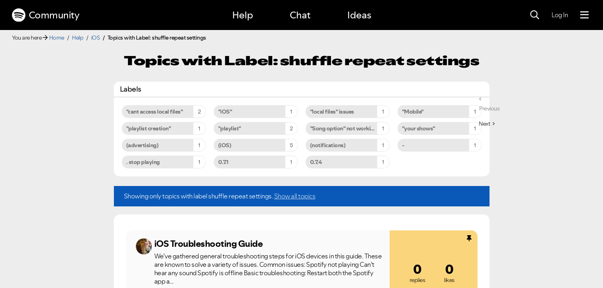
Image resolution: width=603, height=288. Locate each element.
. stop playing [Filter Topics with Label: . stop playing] (143, 162)
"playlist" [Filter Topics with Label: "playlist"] (229, 128)
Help (242, 15)
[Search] (534, 15)
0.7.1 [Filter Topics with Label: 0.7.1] (223, 162)
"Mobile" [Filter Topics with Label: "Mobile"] (413, 112)
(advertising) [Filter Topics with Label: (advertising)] (142, 145)
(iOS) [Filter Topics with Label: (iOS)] (224, 145)
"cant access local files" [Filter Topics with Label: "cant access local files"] (154, 112)
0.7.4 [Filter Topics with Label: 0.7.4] (316, 162)
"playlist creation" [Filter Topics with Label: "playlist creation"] (148, 128)
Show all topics (295, 196)
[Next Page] (487, 123)
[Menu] (584, 15)
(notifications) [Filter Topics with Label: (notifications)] (328, 145)
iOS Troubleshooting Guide (208, 243)
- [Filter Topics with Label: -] (403, 145)
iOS (95, 38)
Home (56, 38)
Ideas (359, 15)
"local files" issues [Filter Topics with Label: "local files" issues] (332, 112)
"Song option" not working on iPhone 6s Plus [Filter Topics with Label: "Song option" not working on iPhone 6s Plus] (350, 128)
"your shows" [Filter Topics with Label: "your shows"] (418, 128)
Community (45, 15)
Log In (559, 14)
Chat (300, 15)
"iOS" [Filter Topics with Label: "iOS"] (225, 112)
